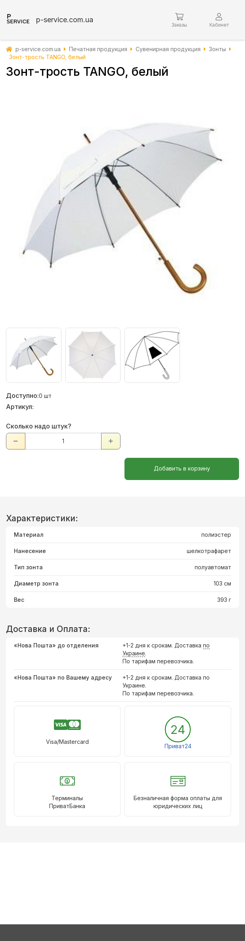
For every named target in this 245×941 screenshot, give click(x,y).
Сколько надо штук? (38, 426)
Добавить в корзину (182, 468)
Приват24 (178, 746)
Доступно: (22, 395)
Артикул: (20, 407)
